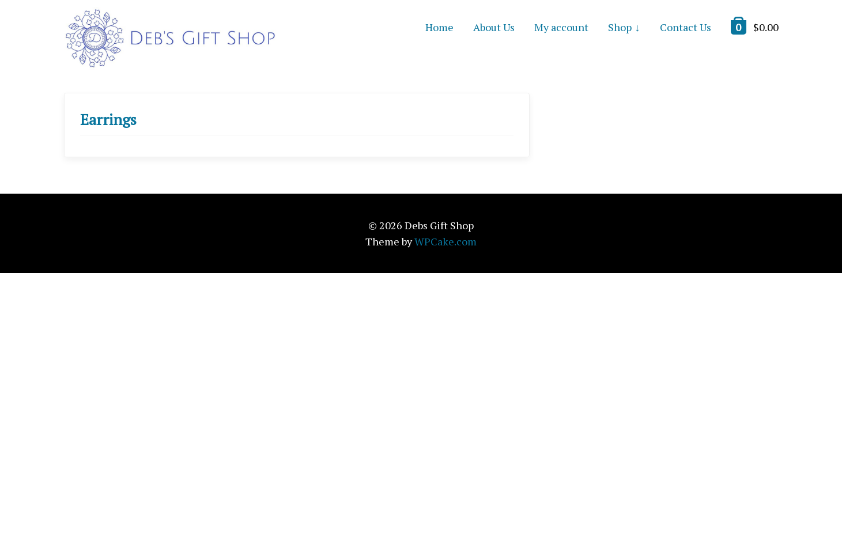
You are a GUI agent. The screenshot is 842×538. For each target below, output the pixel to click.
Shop (620, 27)
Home (439, 27)
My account (561, 27)
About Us (494, 27)
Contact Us (685, 27)
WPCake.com (445, 241)
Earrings (108, 119)
